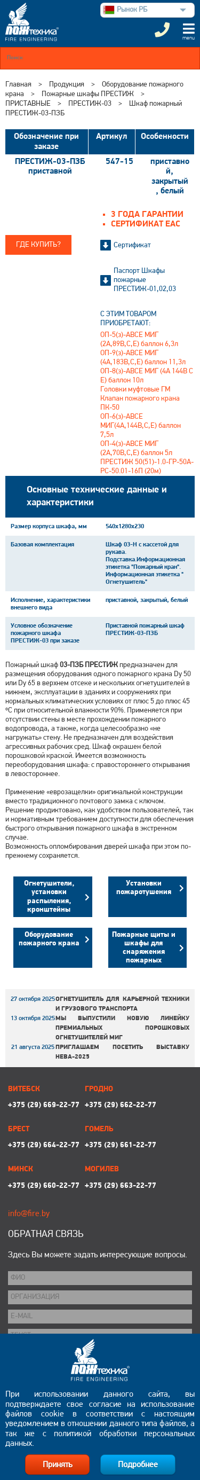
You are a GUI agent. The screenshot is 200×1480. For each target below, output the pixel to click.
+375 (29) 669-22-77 (43, 1105)
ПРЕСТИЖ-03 (89, 104)
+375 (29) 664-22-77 (43, 1145)
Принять (57, 1465)
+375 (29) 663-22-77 (120, 1186)
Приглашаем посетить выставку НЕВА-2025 (122, 1052)
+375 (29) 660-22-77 (43, 1186)
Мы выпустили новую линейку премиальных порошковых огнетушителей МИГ (122, 1028)
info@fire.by (29, 1214)
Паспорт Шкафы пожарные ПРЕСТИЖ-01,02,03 (145, 280)
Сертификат (132, 245)
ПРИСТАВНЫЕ (28, 104)
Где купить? (38, 245)
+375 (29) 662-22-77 (120, 1105)
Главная (18, 85)
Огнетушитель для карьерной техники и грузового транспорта (122, 1004)
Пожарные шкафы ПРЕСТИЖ (88, 94)
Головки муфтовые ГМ (135, 390)
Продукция (66, 85)
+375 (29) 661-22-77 (120, 1145)
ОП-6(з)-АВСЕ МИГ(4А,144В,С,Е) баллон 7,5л (140, 426)
